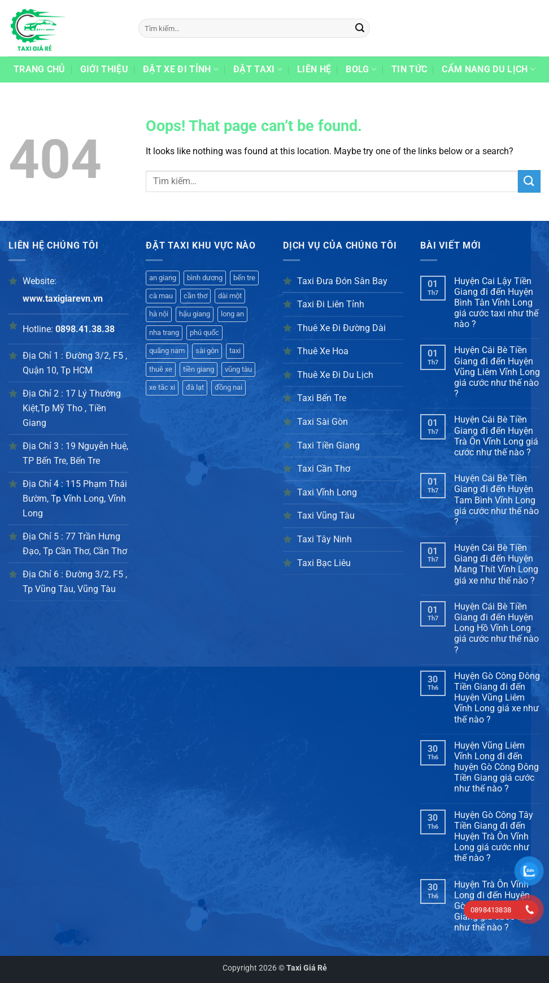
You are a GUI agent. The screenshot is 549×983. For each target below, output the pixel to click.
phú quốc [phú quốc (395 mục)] (204, 332)
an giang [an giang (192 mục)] (162, 277)
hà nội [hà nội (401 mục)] (158, 314)
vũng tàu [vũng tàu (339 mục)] (238, 369)
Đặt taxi (257, 69)
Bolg (361, 69)
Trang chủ (40, 69)
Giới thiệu (104, 69)
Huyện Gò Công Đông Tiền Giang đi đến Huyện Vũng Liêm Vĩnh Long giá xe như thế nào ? (497, 698)
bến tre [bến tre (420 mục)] (244, 277)
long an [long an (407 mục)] (232, 314)
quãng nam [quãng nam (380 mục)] (167, 350)
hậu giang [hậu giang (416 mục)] (194, 314)
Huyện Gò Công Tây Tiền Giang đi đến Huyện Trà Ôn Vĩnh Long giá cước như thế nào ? (493, 837)
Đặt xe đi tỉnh (181, 69)
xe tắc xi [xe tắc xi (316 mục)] (162, 387)
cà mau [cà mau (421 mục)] (161, 296)
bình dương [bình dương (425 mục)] (205, 277)
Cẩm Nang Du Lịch (488, 69)
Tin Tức (409, 69)
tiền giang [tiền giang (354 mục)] (198, 369)
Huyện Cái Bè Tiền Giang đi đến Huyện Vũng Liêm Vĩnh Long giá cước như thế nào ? (497, 372)
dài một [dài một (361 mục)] (230, 296)
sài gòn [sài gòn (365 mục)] (207, 350)
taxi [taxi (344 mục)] (235, 350)
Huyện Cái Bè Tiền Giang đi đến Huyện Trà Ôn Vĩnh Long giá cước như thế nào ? (496, 436)
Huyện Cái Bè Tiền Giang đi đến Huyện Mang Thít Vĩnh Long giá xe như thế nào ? (496, 564)
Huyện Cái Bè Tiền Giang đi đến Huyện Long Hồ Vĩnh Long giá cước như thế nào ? (496, 628)
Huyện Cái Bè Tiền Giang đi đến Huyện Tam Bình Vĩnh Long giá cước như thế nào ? (496, 500)
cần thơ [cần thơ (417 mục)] (195, 296)
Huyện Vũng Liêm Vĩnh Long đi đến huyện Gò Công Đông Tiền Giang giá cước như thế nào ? (496, 767)
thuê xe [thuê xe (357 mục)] (160, 369)
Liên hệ (314, 69)
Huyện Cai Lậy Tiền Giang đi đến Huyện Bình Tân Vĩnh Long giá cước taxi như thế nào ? (496, 303)
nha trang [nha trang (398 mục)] (164, 332)
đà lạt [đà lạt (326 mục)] (195, 387)
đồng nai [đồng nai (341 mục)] (228, 387)
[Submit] (359, 28)
